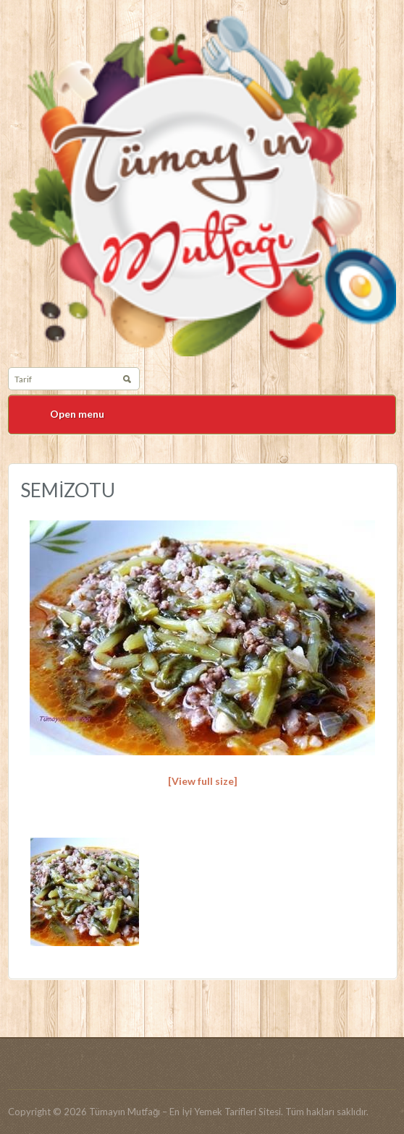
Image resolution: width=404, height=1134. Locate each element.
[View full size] (202, 781)
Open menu (77, 414)
